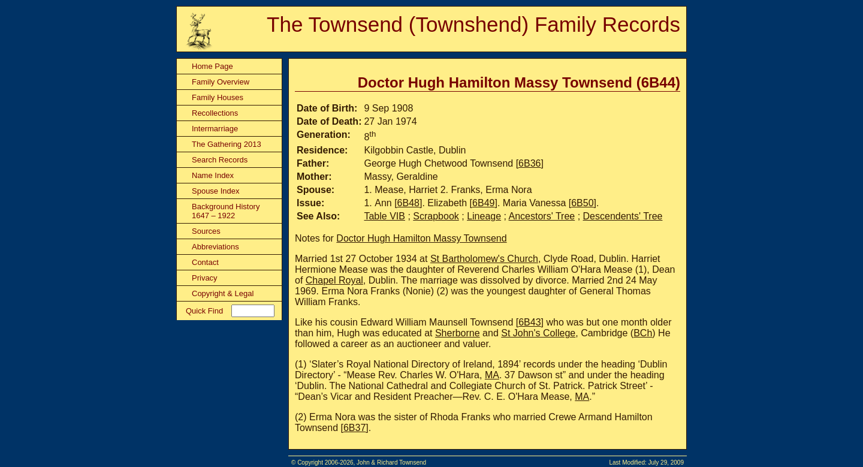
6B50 (582, 203)
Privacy (205, 277)
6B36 (529, 163)
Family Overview (220, 81)
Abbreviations (215, 246)
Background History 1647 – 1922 (225, 211)
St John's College (538, 333)
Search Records (220, 159)
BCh (642, 333)
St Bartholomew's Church (484, 259)
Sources (206, 231)
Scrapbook (436, 216)
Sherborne (457, 333)
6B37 (354, 428)
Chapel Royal (334, 280)
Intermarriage (215, 128)
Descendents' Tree (623, 216)
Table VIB (384, 216)
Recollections (215, 113)
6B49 (483, 203)
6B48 (408, 203)
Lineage (484, 216)
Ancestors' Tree (542, 216)
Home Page (212, 66)
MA (492, 375)
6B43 (529, 322)
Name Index (213, 175)
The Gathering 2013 (226, 144)
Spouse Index (216, 190)
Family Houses (217, 97)
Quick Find (204, 310)
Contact (205, 262)
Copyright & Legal (223, 293)
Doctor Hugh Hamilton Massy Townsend (421, 238)
